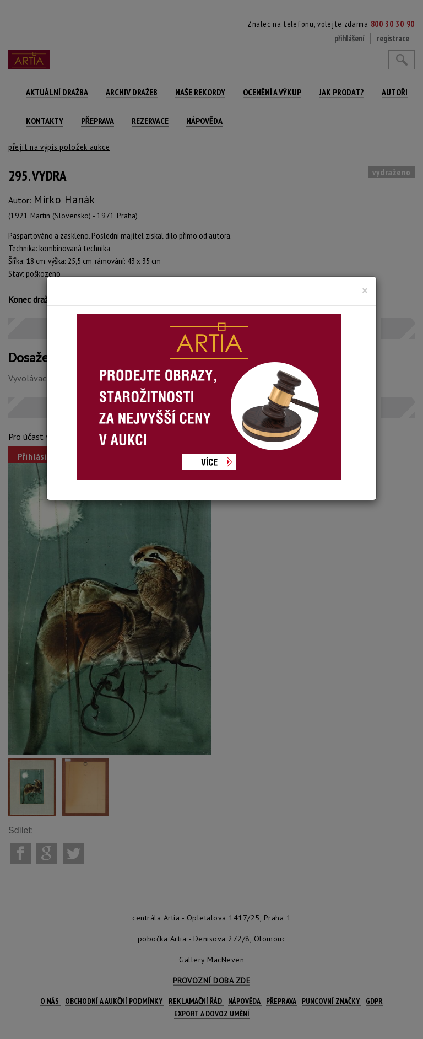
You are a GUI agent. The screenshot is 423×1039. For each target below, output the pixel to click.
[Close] (365, 290)
